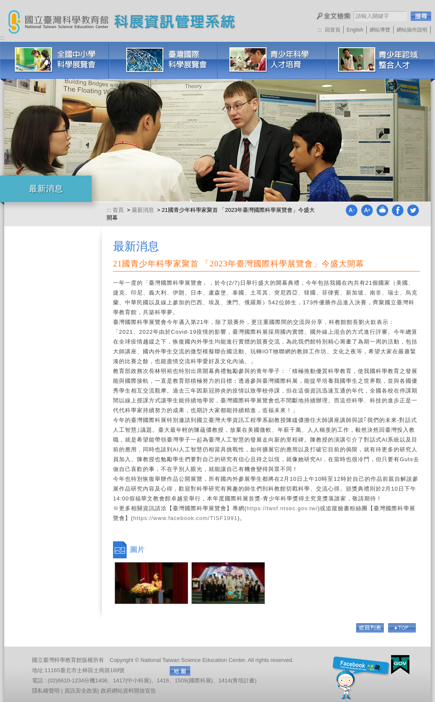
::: (320, 30)
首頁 (119, 210)
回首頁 (332, 30)
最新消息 (143, 210)
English (355, 30)
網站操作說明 (412, 30)
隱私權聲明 (46, 691)
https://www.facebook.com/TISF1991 (185, 518)
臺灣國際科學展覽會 (163, 60)
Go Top (402, 628)
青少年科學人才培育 (272, 60)
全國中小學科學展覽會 (54, 60)
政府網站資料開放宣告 (128, 691)
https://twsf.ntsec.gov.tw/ (282, 508)
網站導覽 (380, 30)
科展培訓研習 (380, 60)
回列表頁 (370, 628)
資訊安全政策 (81, 691)
